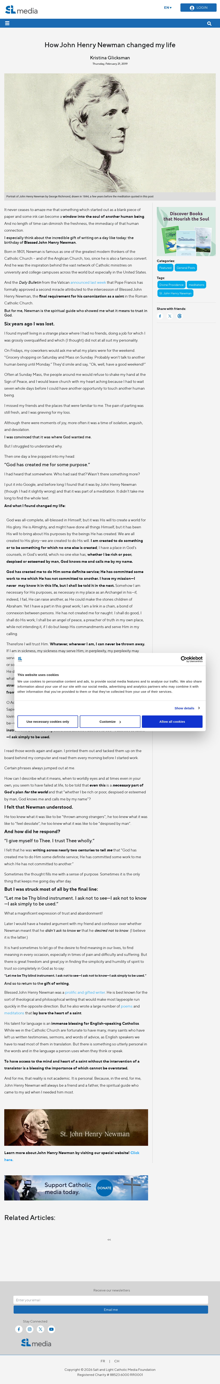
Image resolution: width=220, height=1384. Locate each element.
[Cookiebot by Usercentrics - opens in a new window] (184, 659)
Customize (110, 721)
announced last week (88, 282)
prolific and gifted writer (85, 992)
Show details (184, 708)
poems (127, 1005)
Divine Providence (171, 284)
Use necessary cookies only (47, 721)
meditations (14, 1012)
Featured (165, 267)
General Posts (186, 267)
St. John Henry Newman (175, 293)
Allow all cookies (172, 721)
